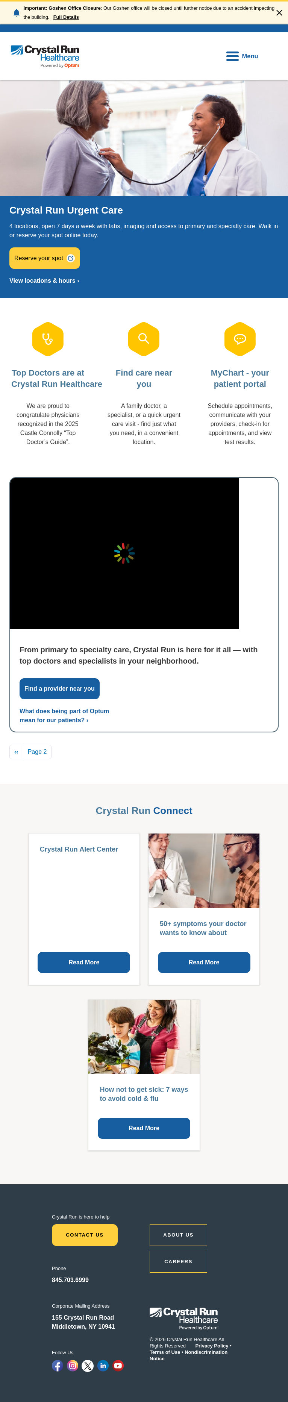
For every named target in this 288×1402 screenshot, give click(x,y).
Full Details (66, 17)
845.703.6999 (70, 1280)
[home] (45, 56)
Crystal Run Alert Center (79, 849)
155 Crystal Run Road (83, 1317)
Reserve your (44, 258)
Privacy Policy (211, 1346)
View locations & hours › (44, 280)
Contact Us (85, 1235)
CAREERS (178, 1261)
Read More (84, 962)
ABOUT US (178, 1235)
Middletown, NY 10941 (83, 1326)
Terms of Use (165, 1352)
